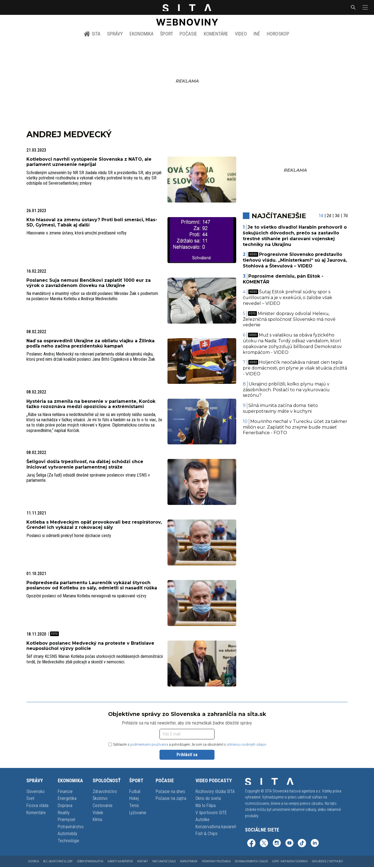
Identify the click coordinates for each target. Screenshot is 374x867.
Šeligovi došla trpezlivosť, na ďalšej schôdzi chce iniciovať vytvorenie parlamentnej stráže (84, 464)
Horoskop (278, 34)
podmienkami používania (149, 744)
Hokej (134, 798)
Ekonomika (141, 34)
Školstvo (100, 798)
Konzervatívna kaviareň (216, 826)
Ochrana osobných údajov (251, 861)
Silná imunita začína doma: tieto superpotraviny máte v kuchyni (280, 408)
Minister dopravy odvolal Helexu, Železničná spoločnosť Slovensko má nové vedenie (289, 319)
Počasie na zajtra (171, 798)
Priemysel (66, 819)
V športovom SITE (211, 812)
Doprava (65, 805)
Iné (257, 34)
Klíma (97, 819)
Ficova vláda (37, 805)
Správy (115, 34)
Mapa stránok (188, 861)
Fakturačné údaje (164, 861)
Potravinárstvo (71, 826)
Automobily (67, 833)
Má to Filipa (206, 805)
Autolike (203, 819)
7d (345, 215)
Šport (166, 34)
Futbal (134, 791)
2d (329, 215)
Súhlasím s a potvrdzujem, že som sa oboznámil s (187, 744)
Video (241, 34)
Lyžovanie (137, 812)
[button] (364, 7)
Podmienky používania (216, 861)
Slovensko (35, 791)
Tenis (134, 805)
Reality (64, 812)
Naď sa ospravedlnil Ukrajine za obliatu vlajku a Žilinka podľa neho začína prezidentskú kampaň (90, 343)
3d (337, 215)
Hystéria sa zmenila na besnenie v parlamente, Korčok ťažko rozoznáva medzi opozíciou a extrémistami (90, 404)
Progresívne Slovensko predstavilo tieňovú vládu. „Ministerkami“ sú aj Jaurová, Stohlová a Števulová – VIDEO (295, 260)
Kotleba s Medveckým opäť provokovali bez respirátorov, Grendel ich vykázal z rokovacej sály (94, 524)
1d (321, 215)
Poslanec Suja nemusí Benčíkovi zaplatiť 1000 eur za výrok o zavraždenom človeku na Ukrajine (88, 283)
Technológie (68, 840)
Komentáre (216, 34)
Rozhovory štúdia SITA (215, 791)
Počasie (188, 34)
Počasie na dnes (170, 791)
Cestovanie (102, 805)
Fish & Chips (207, 833)
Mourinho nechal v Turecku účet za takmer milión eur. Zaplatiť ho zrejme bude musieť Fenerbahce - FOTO (295, 427)
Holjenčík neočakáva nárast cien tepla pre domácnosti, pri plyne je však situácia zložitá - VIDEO (295, 368)
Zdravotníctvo (105, 791)
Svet (30, 798)
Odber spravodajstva (90, 861)
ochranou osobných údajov (246, 744)
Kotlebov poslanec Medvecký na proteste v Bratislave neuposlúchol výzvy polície (90, 646)
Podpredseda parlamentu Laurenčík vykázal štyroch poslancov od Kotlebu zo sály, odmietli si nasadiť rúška (91, 585)
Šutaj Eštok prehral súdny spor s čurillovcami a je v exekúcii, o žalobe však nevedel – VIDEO (287, 297)
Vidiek (98, 812)
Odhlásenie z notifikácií (327, 861)
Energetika (67, 798)
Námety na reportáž (120, 861)
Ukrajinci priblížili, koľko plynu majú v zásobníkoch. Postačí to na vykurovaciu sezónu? (286, 389)
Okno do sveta (208, 798)
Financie (65, 791)
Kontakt (142, 861)
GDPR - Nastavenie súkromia (289, 861)
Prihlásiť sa (187, 754)
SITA (92, 34)
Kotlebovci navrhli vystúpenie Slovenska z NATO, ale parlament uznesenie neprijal (89, 162)
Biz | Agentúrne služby (58, 861)
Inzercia (33, 861)
